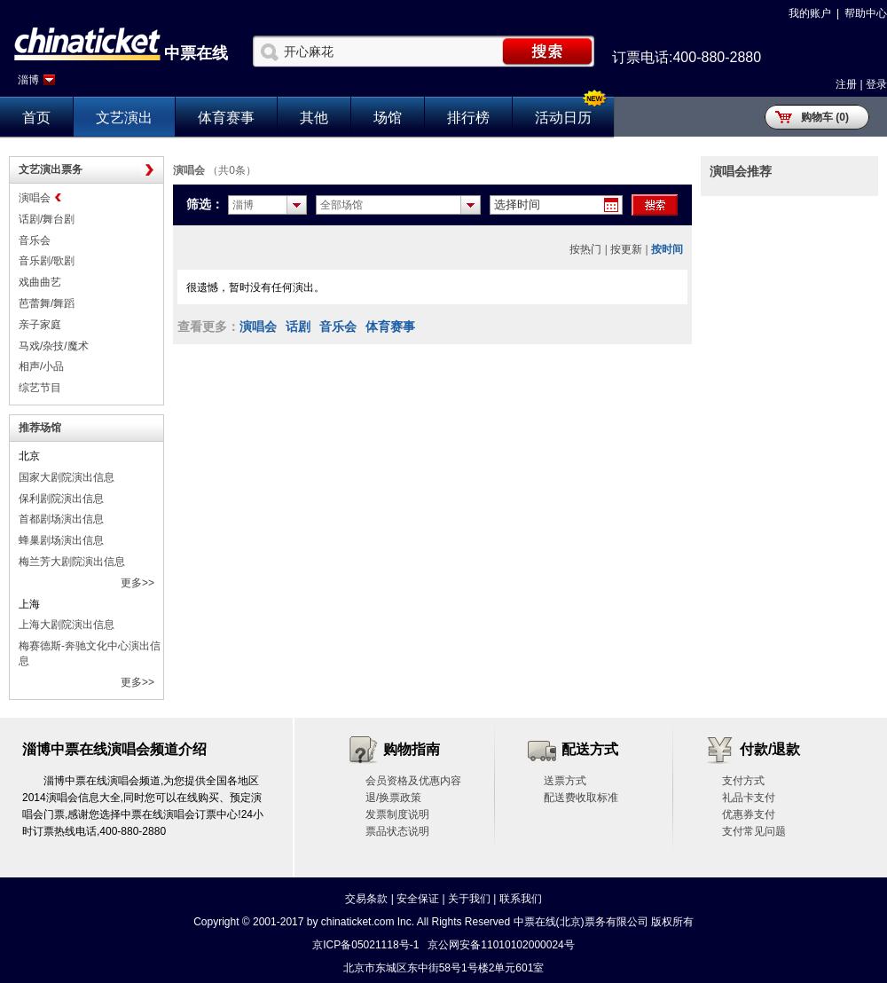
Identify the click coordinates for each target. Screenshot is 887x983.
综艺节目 (40, 387)
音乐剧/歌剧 (47, 261)
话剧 (298, 326)
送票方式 (565, 781)
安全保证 (417, 899)
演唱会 (35, 198)
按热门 (585, 249)
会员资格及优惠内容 (413, 781)
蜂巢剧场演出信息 (61, 540)
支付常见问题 (754, 831)
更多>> (137, 583)
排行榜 (468, 117)
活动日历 (563, 117)
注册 (846, 84)
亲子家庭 (40, 324)
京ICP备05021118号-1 (365, 945)
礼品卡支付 (748, 797)
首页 (36, 117)
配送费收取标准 (581, 797)
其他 (314, 117)
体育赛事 (226, 117)
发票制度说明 (397, 814)
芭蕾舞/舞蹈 (47, 303)
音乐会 (35, 240)
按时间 (667, 249)
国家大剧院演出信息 (66, 477)
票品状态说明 (397, 831)
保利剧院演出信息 (61, 498)
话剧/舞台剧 (47, 219)
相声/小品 (41, 366)
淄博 (28, 80)
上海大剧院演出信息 (66, 624)
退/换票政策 (393, 797)
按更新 (626, 249)
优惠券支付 (748, 814)
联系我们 (520, 899)
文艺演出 (124, 117)
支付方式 (743, 781)
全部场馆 (341, 205)
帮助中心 (865, 13)
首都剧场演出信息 (61, 519)
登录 (876, 84)
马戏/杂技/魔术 (54, 346)
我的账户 (810, 13)
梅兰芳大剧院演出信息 (72, 561)
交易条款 (366, 899)
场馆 (387, 117)
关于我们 (469, 899)
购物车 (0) (825, 117)
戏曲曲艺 (40, 282)
